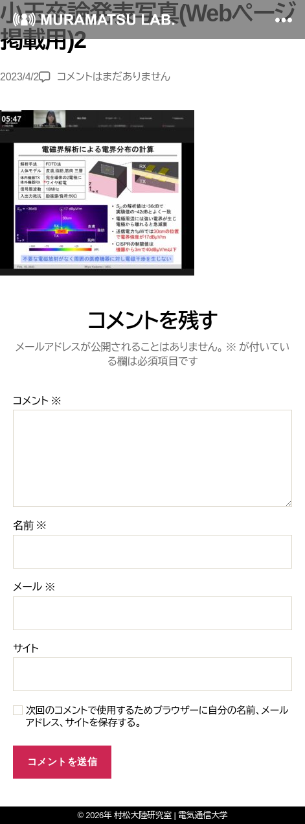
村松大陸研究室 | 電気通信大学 (170, 815)
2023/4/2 (19, 76)
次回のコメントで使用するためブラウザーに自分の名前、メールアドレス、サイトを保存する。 (157, 716)
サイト (25, 648)
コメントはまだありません (113, 76)
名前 (29, 525)
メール (34, 587)
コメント (37, 400)
